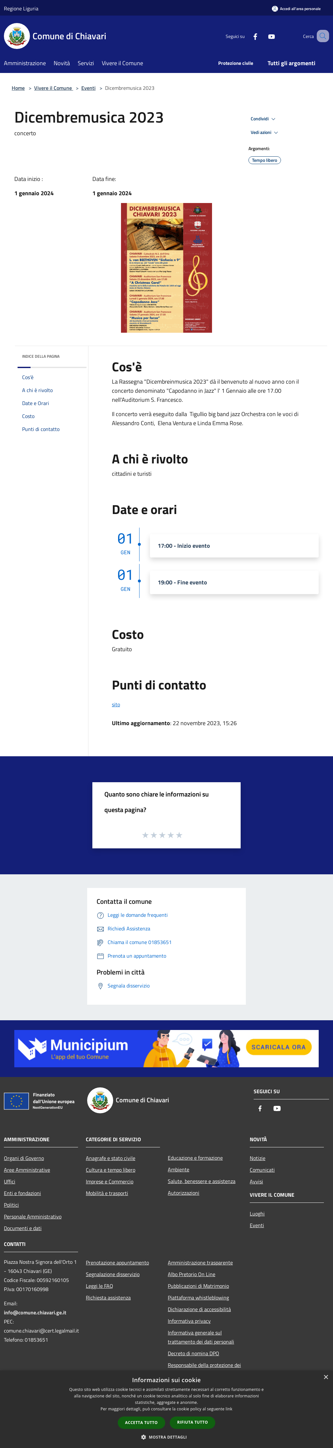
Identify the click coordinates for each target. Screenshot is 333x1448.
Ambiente (178, 1169)
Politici (11, 1205)
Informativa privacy (189, 1321)
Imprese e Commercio (109, 1181)
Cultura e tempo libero (110, 1170)
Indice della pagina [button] (41, 356)
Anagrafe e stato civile (110, 1158)
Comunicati (262, 1170)
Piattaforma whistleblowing (198, 1297)
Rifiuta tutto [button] (192, 1422)
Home (18, 88)
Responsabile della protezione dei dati (204, 1369)
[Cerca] (321, 36)
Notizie (257, 1158)
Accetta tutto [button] (141, 1422)
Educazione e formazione (195, 1158)
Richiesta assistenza (108, 1297)
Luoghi (257, 1213)
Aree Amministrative (27, 1170)
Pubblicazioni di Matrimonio (198, 1286)
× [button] (325, 1377)
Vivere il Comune (53, 88)
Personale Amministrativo (32, 1216)
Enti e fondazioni (22, 1193)
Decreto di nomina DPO (193, 1353)
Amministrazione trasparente (200, 1262)
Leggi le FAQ (99, 1286)
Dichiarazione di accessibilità (199, 1309)
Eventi (88, 88)
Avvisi (256, 1181)
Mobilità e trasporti (107, 1193)
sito (116, 704)
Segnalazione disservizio (113, 1274)
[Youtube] (263, 35)
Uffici (9, 1181)
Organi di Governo (24, 1158)
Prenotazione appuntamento (117, 1262)
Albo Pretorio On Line (191, 1274)
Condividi (264, 119)
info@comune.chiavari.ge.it (35, 1312)
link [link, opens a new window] (229, 1409)
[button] (166, 1437)
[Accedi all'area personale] (296, 8)
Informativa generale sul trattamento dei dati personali (201, 1337)
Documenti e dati (23, 1228)
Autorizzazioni (183, 1193)
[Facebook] (247, 35)
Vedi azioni (265, 133)
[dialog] (166, 1409)
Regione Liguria (21, 8)
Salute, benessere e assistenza (201, 1181)
